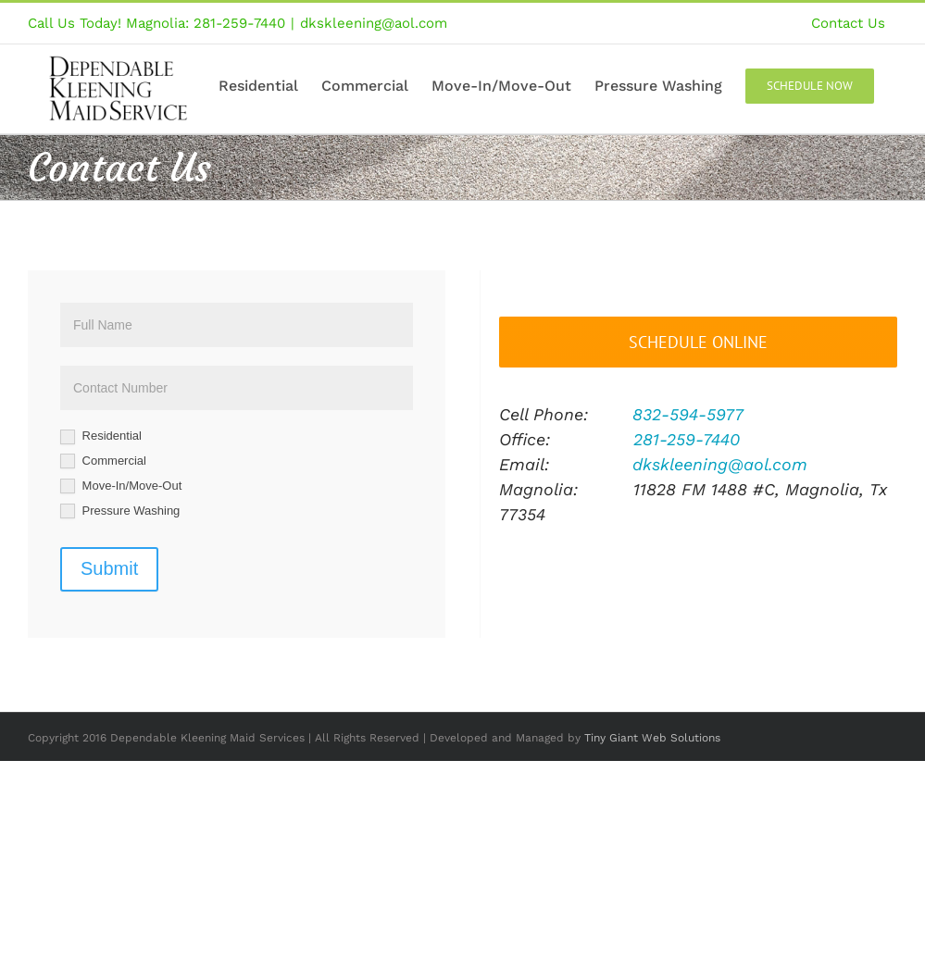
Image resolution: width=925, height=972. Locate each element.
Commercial (103, 461)
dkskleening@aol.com (373, 23)
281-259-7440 (686, 439)
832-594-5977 (688, 414)
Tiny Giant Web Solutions (652, 737)
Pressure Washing (120, 511)
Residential (101, 436)
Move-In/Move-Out (120, 486)
